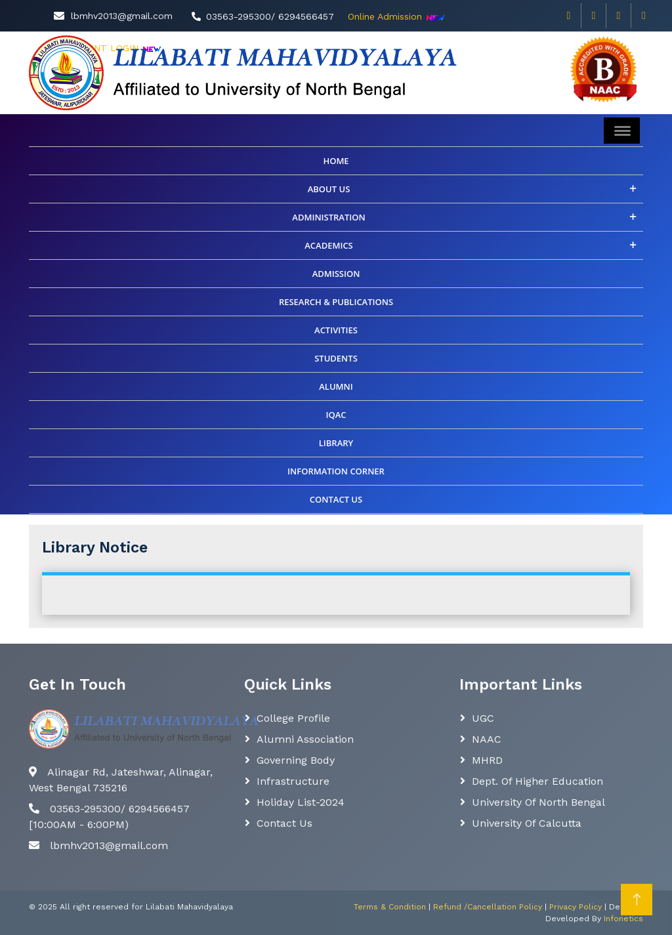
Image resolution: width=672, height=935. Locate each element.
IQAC (336, 415)
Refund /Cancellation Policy (487, 906)
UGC (483, 718)
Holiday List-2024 (301, 802)
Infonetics (623, 918)
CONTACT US (336, 499)
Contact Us (284, 823)
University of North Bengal (538, 802)
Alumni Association (305, 739)
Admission (336, 274)
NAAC (486, 739)
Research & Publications (336, 302)
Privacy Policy (575, 906)
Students (336, 358)
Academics (328, 245)
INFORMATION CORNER (336, 471)
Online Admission (385, 16)
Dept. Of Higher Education (537, 781)
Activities (336, 330)
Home (335, 161)
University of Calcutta (526, 823)
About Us (329, 189)
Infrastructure (293, 781)
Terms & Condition (390, 906)
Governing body (296, 760)
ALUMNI (335, 386)
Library (336, 443)
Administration (328, 217)
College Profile (293, 718)
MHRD (487, 760)
